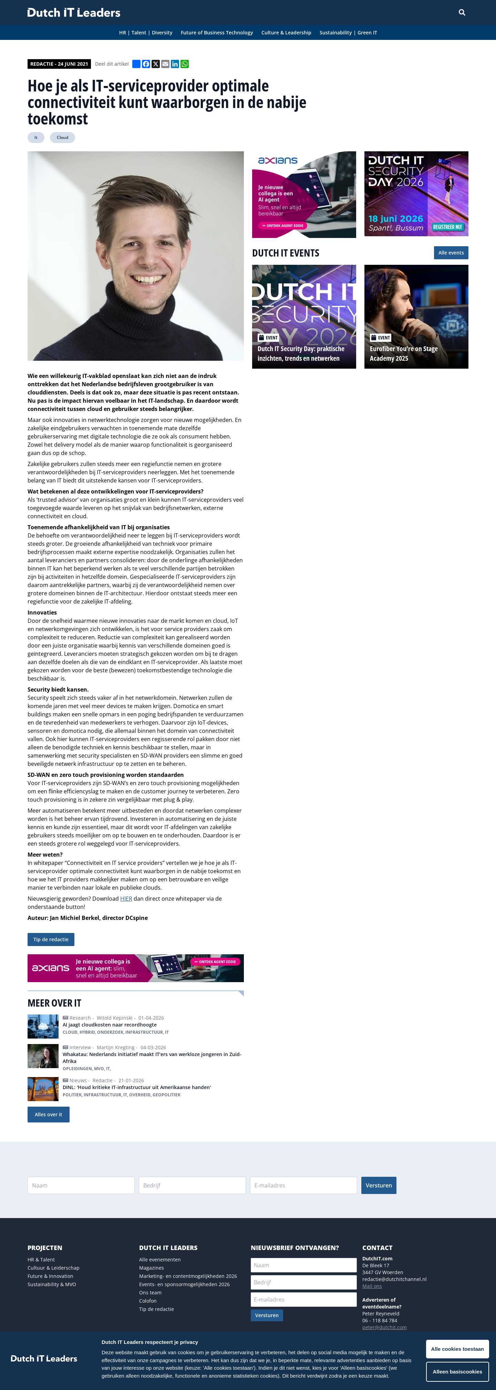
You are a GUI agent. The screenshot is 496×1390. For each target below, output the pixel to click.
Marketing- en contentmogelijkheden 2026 (188, 1276)
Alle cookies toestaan (457, 1349)
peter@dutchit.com (384, 1327)
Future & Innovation (50, 1276)
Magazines (151, 1267)
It (36, 137)
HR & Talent (41, 1259)
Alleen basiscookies (457, 1372)
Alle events (451, 252)
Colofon (148, 1300)
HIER (126, 898)
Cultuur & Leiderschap (54, 1267)
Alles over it (48, 1114)
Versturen (379, 1185)
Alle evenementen (160, 1259)
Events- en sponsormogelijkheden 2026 (184, 1284)
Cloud (62, 137)
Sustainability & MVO (52, 1284)
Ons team (150, 1292)
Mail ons (372, 1286)
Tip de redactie (51, 939)
